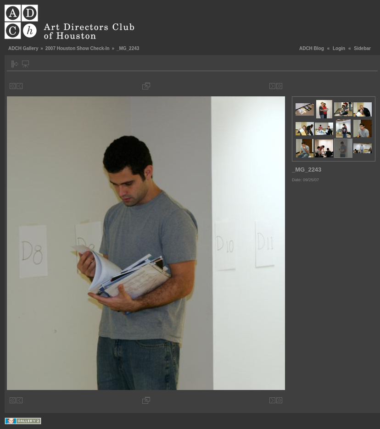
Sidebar (362, 48)
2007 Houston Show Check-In (77, 48)
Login (339, 48)
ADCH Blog (311, 48)
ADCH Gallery (23, 48)
